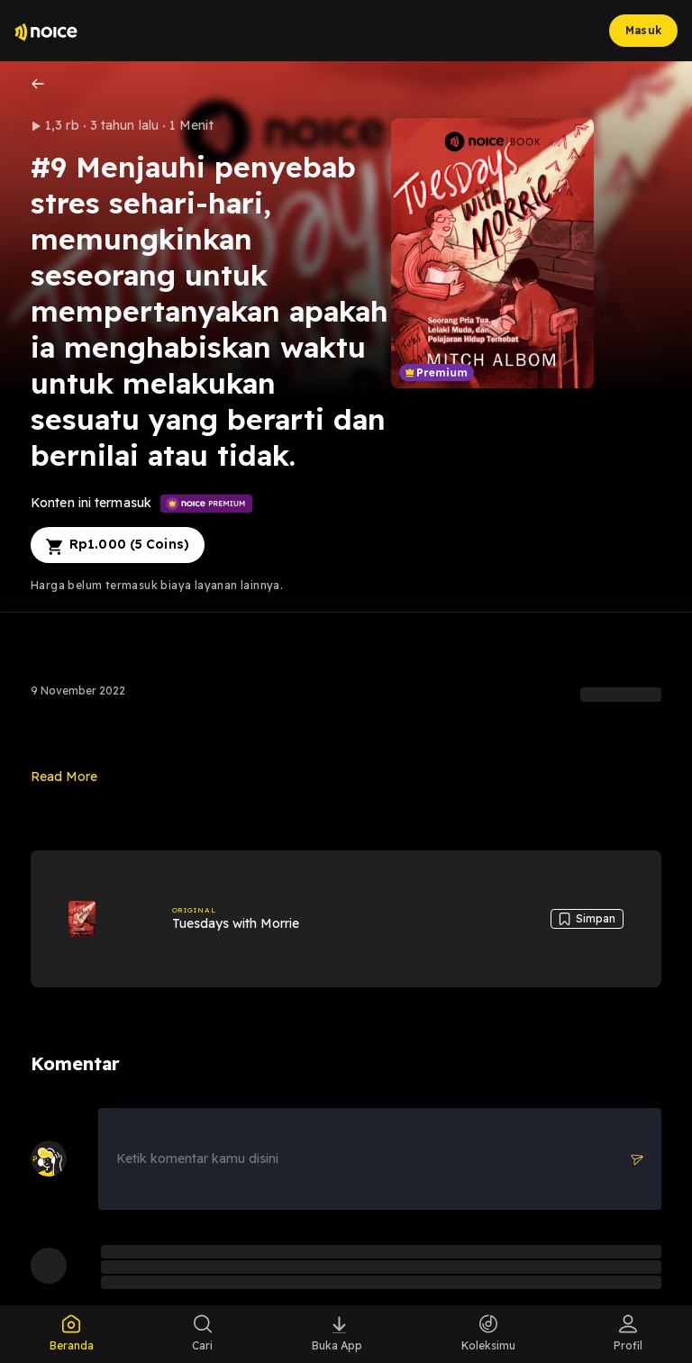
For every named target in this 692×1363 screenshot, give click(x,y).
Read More (64, 776)
